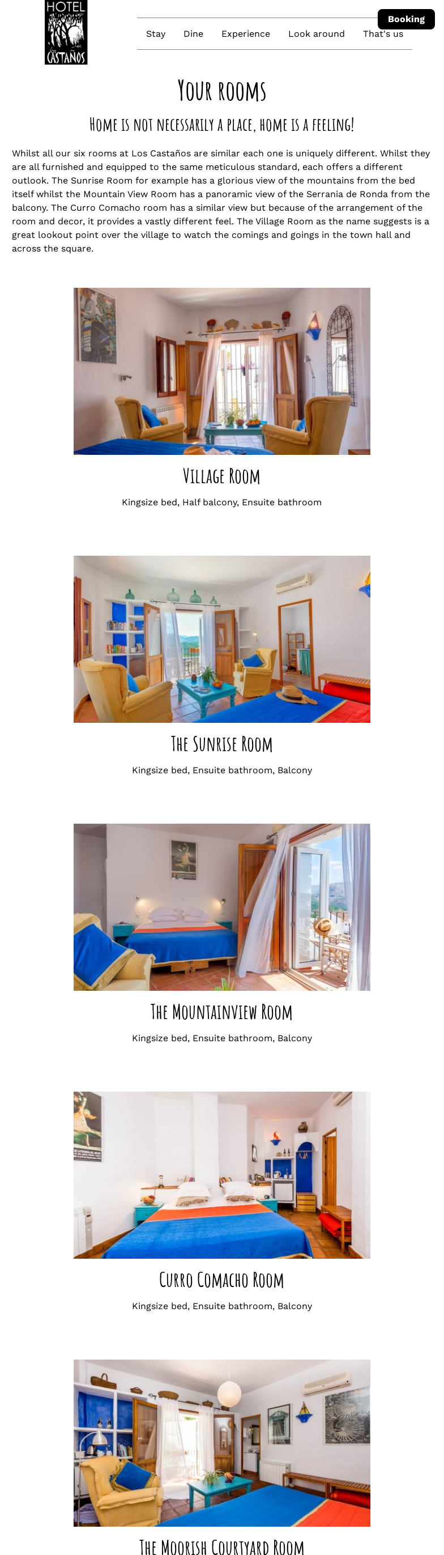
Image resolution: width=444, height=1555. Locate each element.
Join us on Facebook (208, 1432)
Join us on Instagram (209, 1409)
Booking (406, 19)
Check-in (28, 1501)
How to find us (205, 1387)
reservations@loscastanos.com (243, 1341)
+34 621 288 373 (208, 1364)
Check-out (195, 1501)
